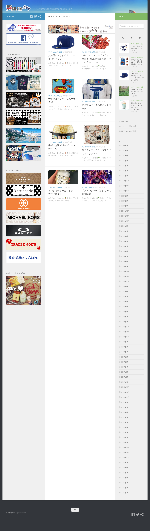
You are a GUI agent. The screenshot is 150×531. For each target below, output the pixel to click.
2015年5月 (125, 493)
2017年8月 (125, 358)
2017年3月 (125, 383)
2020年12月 (125, 192)
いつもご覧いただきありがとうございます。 (137, 59)
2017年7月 (125, 363)
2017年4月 (125, 378)
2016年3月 (125, 443)
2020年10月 (125, 201)
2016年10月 (125, 408)
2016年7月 (125, 423)
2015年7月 (125, 483)
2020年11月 (125, 197)
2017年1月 (125, 393)
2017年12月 (125, 337)
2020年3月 (125, 207)
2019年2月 (125, 272)
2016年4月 (125, 438)
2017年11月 (125, 342)
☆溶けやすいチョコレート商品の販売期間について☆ (137, 73)
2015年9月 (125, 473)
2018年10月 (125, 292)
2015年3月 (125, 504)
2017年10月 (125, 347)
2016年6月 (125, 428)
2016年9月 (125, 413)
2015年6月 (125, 488)
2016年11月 (125, 403)
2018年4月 (125, 322)
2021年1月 (125, 186)
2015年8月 (125, 478)
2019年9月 (125, 237)
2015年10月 (125, 468)
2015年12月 (125, 458)
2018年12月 (125, 282)
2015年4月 (125, 498)
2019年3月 (125, 267)
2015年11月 (125, 463)
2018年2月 (125, 327)
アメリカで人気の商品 (55, 63)
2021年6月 (125, 161)
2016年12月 (125, 398)
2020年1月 (125, 217)
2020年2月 (125, 212)
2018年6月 (125, 312)
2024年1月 (125, 156)
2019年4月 (125, 262)
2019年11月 (125, 227)
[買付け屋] (39, 27)
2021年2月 (125, 181)
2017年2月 (125, 388)
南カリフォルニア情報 (137, 98)
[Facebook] (31, 27)
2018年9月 (125, 297)
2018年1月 (125, 332)
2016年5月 (125, 433)
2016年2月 (125, 448)
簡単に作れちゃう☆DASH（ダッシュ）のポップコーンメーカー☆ (137, 117)
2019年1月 (125, 277)
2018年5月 (125, 317)
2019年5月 (125, 257)
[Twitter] (35, 27)
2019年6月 (125, 252)
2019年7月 (125, 247)
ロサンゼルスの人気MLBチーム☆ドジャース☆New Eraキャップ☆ (137, 87)
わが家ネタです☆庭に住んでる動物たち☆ (137, 102)
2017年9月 (125, 353)
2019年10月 (125, 232)
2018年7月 (125, 307)
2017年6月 (125, 368)
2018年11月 (125, 287)
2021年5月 (125, 166)
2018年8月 (125, 302)
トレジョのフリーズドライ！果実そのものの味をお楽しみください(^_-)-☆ (96, 69)
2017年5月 (125, 373)
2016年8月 (125, 418)
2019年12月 (125, 222)
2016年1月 (125, 453)
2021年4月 (125, 171)
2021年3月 (125, 176)
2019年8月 (125, 242)
